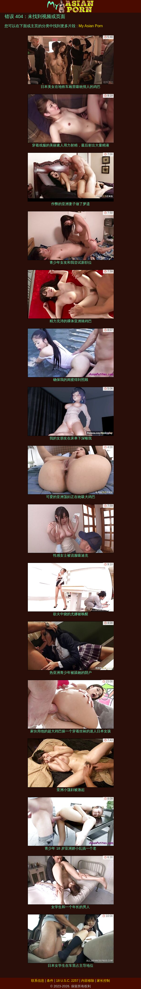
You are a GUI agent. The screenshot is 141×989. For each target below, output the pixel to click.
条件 (50, 980)
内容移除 (87, 980)
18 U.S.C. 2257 (67, 980)
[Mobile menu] (4, 6)
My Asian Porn (91, 26)
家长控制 (103, 980)
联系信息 (37, 980)
